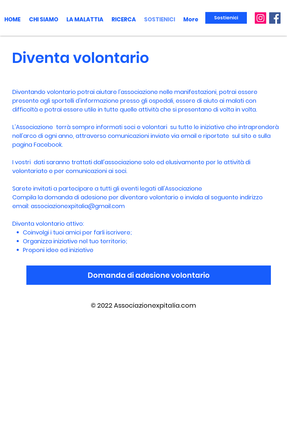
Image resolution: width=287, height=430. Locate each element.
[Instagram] (260, 18)
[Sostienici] (226, 18)
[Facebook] (275, 18)
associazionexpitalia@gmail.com (78, 206)
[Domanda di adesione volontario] (148, 275)
